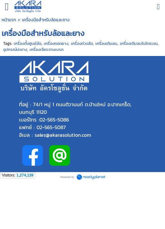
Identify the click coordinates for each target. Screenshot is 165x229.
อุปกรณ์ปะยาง (15, 49)
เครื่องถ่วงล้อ (82, 43)
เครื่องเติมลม (106, 43)
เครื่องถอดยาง (56, 43)
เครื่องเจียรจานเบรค (47, 49)
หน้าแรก (10, 20)
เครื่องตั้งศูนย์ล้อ (27, 43)
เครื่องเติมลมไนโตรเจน (139, 43)
